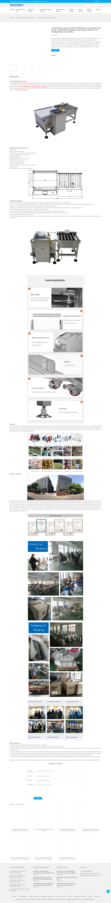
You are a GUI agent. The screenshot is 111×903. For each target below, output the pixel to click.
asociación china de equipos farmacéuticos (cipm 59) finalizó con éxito (43, 872)
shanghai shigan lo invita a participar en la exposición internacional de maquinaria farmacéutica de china (43, 885)
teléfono (29, 780)
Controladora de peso (20, 10)
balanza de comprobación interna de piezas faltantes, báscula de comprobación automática (20, 858)
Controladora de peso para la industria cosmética (17, 881)
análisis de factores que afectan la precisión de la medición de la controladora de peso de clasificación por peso (67, 886)
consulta (55, 50)
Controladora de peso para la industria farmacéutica (17, 876)
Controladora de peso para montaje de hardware (19, 890)
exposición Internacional (48, 896)
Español (98, 1)
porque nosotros (89, 10)
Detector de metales (31, 10)
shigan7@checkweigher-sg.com (19, 1)
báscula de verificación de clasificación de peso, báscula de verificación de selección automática (91, 830)
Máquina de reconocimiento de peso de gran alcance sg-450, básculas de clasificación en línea (43, 858)
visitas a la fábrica (34, 896)
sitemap (97, 896)
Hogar (12, 9)
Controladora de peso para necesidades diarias (17, 885)
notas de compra (71, 10)
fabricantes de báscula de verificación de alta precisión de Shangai (67, 830)
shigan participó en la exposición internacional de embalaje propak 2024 (42, 879)
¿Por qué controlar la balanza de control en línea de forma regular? (66, 872)
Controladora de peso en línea (46, 10)
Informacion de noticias (60, 10)
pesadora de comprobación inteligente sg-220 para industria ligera (20, 830)
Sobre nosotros (80, 10)
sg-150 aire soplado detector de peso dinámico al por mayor (67, 858)
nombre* (29, 776)
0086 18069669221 (34, 1)
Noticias (14, 896)
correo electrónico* (30, 771)
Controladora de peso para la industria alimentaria (17, 872)
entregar (38, 798)
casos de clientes (61, 896)
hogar (13, 18)
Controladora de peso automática (46, 18)
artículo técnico (22, 896)
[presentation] (38, 793)
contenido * (30, 784)
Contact (98, 9)
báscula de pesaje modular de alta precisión (43, 830)
